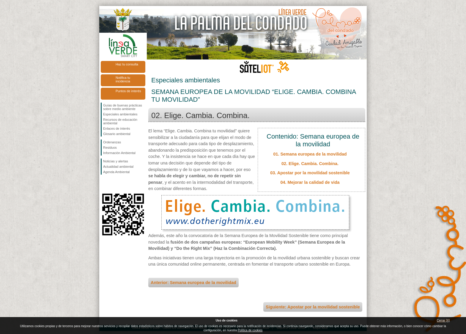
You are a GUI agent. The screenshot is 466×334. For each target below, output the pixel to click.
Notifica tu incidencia (123, 79)
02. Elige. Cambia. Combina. (310, 163)
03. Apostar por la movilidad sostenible (310, 172)
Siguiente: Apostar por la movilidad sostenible (313, 307)
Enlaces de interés (116, 128)
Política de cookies (250, 330)
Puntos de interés (128, 91)
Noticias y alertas (115, 161)
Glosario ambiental (116, 134)
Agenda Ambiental (116, 172)
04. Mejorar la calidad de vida (309, 182)
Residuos (110, 147)
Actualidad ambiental (118, 166)
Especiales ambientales (120, 114)
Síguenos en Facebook (104, 184)
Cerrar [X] (443, 320)
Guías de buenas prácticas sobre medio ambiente (122, 107)
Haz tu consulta (127, 64)
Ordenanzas (112, 142)
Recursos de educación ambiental (120, 121)
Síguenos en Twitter (114, 184)
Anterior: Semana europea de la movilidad (193, 282)
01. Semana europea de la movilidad (310, 154)
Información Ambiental (119, 153)
